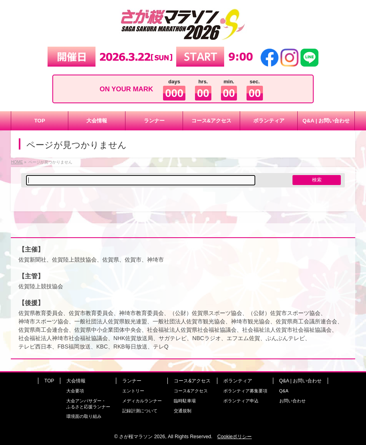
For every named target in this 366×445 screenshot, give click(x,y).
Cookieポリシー (234, 436)
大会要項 (75, 390)
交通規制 (182, 410)
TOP (49, 381)
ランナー (131, 381)
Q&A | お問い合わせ (300, 381)
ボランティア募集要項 (245, 390)
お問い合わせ (292, 400)
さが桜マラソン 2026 (142, 436)
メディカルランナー (142, 400)
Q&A (283, 390)
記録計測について (139, 410)
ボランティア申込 (241, 400)
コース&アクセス (192, 381)
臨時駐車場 (185, 400)
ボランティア (237, 381)
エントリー (133, 390)
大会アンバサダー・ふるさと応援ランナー (88, 403)
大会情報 (76, 381)
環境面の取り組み (83, 416)
